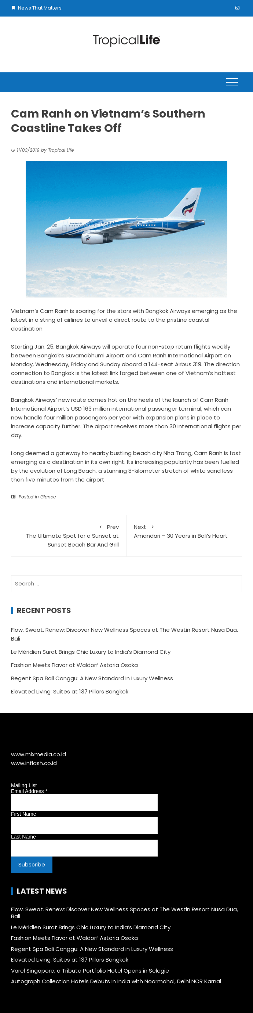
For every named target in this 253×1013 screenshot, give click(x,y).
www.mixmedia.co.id (38, 754)
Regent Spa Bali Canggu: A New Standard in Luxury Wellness (92, 678)
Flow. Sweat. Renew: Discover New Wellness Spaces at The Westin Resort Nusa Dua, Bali (124, 912)
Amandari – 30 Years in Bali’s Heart (184, 531)
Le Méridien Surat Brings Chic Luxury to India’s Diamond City (90, 652)
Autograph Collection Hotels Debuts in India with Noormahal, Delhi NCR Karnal (116, 981)
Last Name (23, 837)
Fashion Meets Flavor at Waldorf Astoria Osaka (74, 665)
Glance (48, 497)
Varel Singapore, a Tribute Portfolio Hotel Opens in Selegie (90, 970)
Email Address (29, 791)
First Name (23, 814)
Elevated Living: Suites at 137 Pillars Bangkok (69, 691)
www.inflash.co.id (34, 763)
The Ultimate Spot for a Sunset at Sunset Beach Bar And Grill (68, 535)
